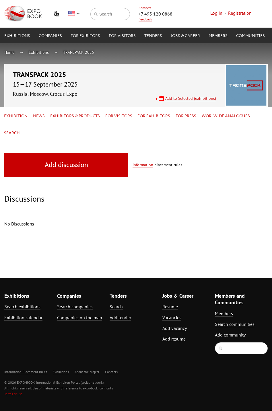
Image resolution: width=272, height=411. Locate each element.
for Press (186, 116)
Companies (50, 36)
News (39, 116)
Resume (170, 306)
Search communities (234, 324)
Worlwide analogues (226, 116)
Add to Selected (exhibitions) (190, 98)
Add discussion (66, 164)
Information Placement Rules (25, 372)
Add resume (174, 339)
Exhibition (16, 116)
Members (218, 36)
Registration (240, 13)
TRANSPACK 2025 (78, 52)
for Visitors (122, 36)
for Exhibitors (153, 116)
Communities (250, 36)
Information (143, 164)
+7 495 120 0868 (155, 14)
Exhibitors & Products (75, 116)
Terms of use (13, 394)
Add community (230, 335)
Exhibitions (17, 36)
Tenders (153, 36)
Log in (216, 13)
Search (12, 133)
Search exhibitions (22, 306)
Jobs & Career (185, 36)
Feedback (145, 19)
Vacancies (171, 317)
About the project (87, 372)
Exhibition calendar (23, 317)
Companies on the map (79, 317)
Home (9, 52)
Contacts (145, 8)
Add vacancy (174, 328)
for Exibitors (85, 36)
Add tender (120, 317)
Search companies (75, 306)
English (73, 13)
